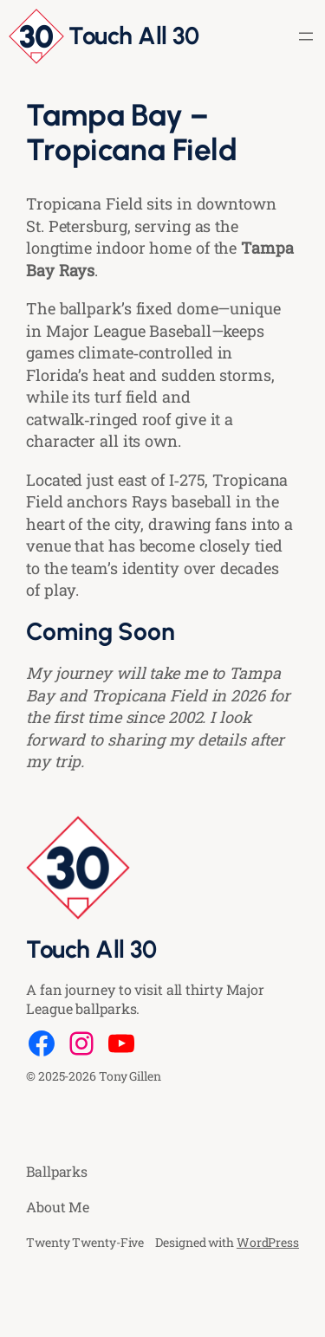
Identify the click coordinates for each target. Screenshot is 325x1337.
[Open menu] (306, 36)
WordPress (268, 1242)
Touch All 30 (133, 35)
